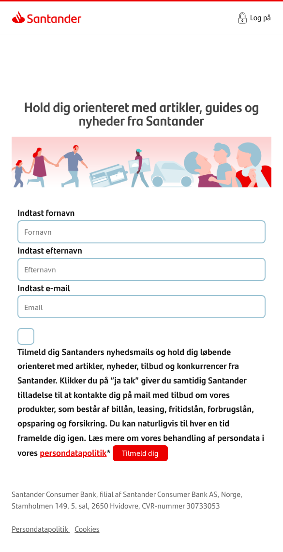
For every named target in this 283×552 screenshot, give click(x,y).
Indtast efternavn (49, 250)
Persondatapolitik (40, 529)
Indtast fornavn (46, 212)
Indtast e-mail (43, 288)
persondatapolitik (73, 452)
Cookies (86, 529)
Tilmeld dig (140, 452)
